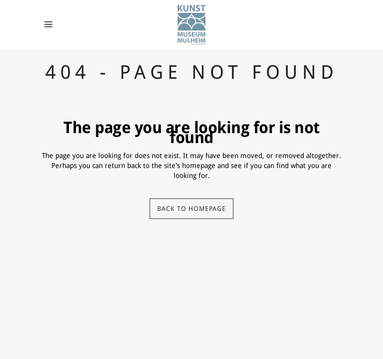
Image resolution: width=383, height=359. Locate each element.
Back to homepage (191, 208)
